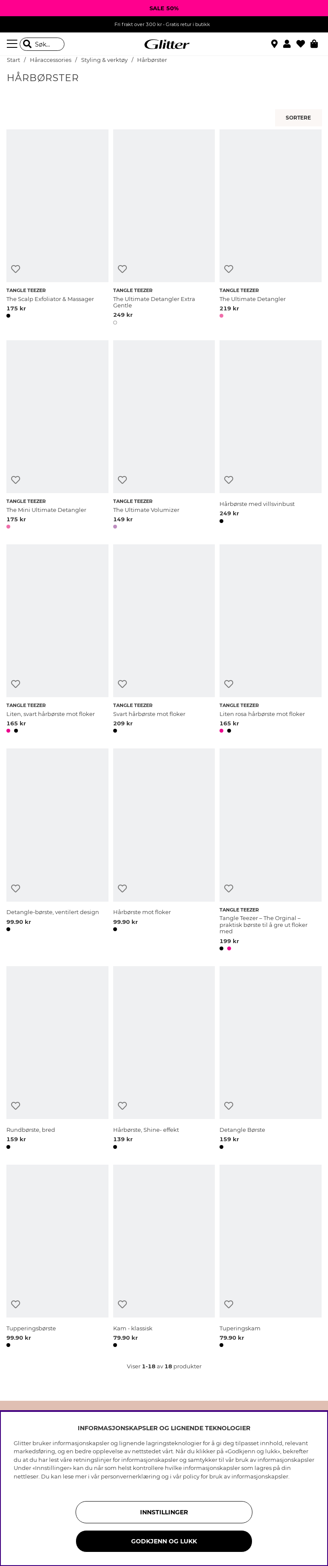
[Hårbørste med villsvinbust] (271, 436)
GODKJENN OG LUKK (164, 1541)
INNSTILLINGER (164, 1512)
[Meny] (13, 44)
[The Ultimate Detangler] (271, 228)
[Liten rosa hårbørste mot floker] (271, 640)
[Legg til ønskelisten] (15, 269)
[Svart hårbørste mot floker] (164, 640)
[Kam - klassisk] (164, 1258)
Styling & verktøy (104, 60)
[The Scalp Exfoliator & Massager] (57, 228)
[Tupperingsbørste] (57, 1258)
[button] (289, 44)
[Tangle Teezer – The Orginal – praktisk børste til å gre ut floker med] (271, 851)
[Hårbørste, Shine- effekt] (164, 1059)
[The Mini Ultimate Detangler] (57, 436)
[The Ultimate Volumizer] (164, 436)
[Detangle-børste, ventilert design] (57, 851)
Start (13, 60)
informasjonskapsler (259, 1476)
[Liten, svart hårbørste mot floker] (57, 640)
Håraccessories (50, 60)
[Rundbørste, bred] (57, 1059)
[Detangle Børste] (271, 1059)
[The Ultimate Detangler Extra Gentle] (164, 228)
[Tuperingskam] (271, 1258)
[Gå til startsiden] (164, 44)
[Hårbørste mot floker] (164, 851)
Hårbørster (152, 60)
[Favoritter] (303, 44)
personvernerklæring (130, 1476)
